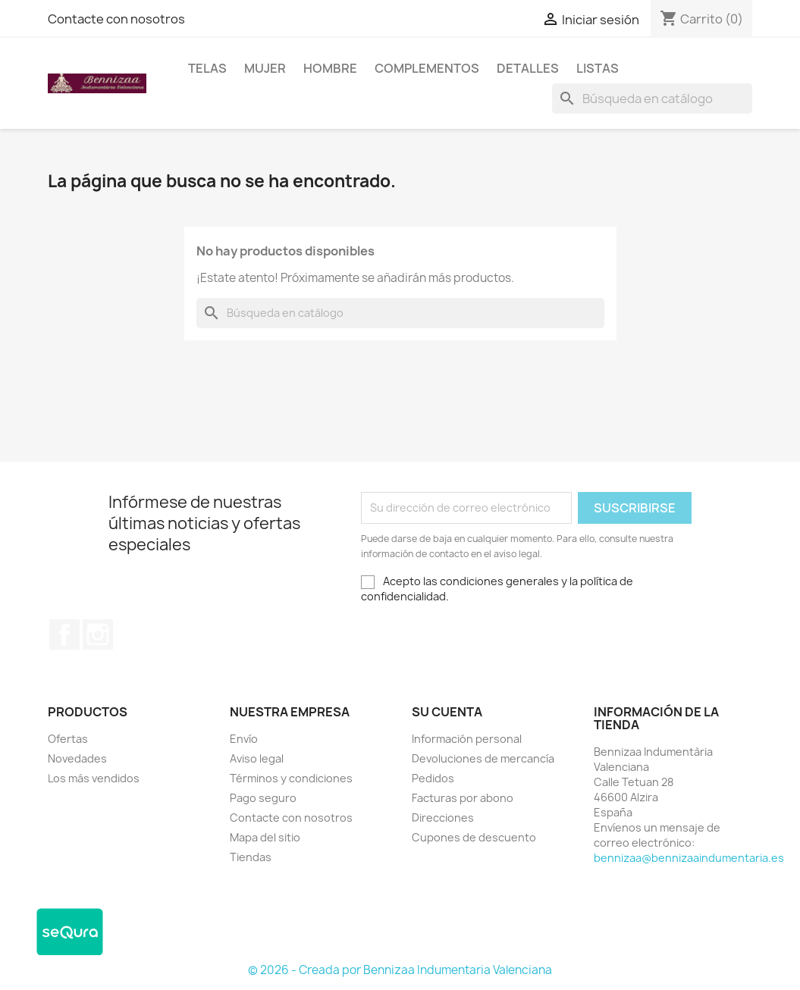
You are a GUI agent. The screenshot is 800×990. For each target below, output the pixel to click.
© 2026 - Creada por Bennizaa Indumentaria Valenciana (400, 970)
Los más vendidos (94, 778)
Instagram (98, 634)
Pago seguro (263, 798)
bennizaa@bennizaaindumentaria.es (689, 858)
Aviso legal (257, 758)
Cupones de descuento (474, 837)
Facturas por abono (462, 798)
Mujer (265, 68)
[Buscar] (652, 98)
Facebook (64, 634)
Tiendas (250, 857)
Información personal (467, 739)
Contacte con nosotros (116, 19)
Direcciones (443, 817)
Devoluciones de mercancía (483, 758)
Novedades (77, 758)
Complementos (427, 68)
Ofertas (68, 739)
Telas (207, 68)
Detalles (528, 68)
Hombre (330, 68)
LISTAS (597, 68)
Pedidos (433, 778)
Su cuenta (447, 711)
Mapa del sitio (265, 837)
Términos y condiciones (291, 778)
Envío (244, 739)
